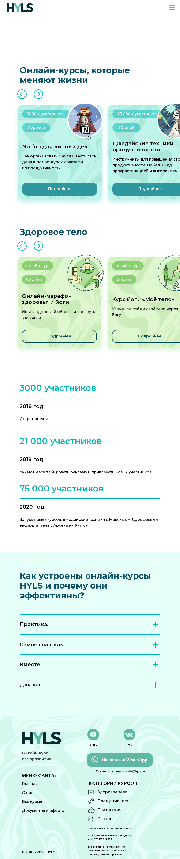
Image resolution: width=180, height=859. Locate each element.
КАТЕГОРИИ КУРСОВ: (114, 784)
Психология (109, 810)
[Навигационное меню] (172, 7)
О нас (27, 792)
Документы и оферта (43, 810)
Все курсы (32, 801)
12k (129, 745)
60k (94, 745)
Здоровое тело (113, 792)
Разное (105, 819)
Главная (30, 784)
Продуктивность (114, 801)
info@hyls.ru (135, 771)
